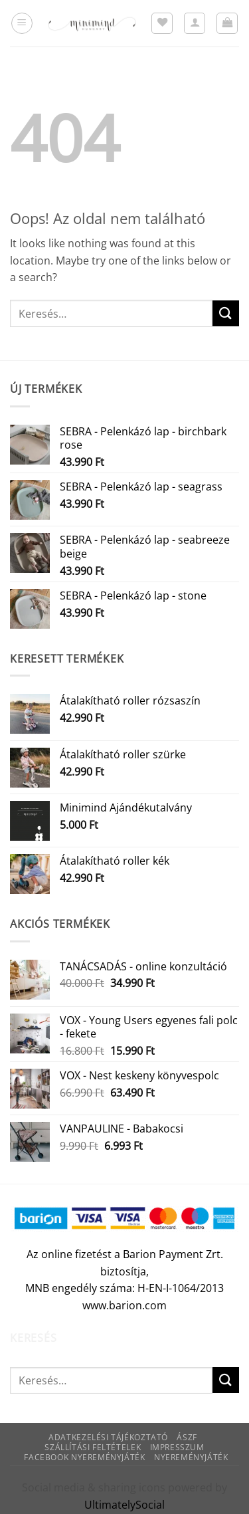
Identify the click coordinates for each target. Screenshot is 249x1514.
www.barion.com (124, 1305)
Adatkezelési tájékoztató (108, 1437)
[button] (22, 23)
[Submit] (225, 313)
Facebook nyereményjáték (84, 1457)
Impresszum (177, 1447)
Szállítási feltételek (92, 1447)
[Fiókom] (194, 23)
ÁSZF (187, 1437)
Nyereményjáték (191, 1457)
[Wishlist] (162, 23)
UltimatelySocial (124, 1504)
